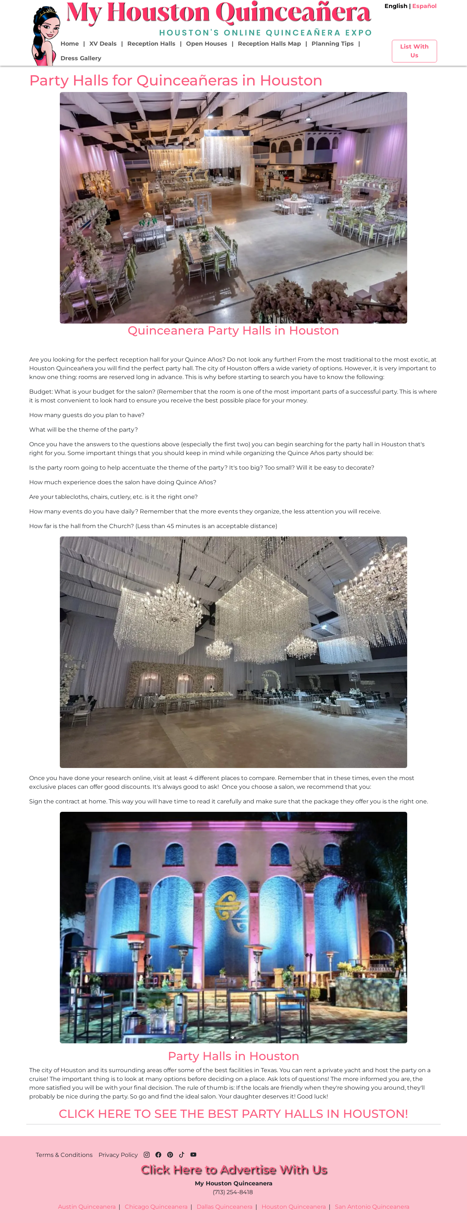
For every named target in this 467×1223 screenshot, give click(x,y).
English (396, 6)
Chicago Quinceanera (156, 1206)
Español (424, 6)
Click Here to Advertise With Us (233, 1169)
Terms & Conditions (64, 1154)
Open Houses (206, 43)
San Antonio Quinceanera (372, 1206)
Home (70, 43)
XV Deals (103, 43)
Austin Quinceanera (87, 1206)
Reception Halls (151, 43)
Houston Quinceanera (294, 1206)
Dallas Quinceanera (224, 1206)
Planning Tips (333, 43)
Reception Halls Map (269, 43)
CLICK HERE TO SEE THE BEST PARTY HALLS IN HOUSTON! (233, 1114)
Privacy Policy (118, 1154)
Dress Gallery (81, 58)
